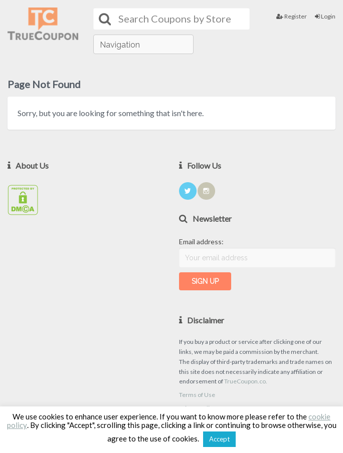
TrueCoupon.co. (245, 381)
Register (291, 16)
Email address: (201, 241)
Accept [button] (219, 439)
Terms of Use (197, 394)
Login (325, 16)
